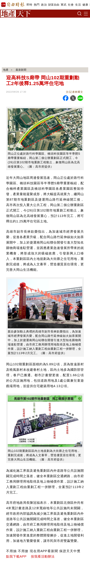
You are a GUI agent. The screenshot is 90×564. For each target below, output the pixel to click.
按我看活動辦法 (43, 556)
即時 (29, 4)
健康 (85, 4)
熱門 (36, 4)
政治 (44, 4)
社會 (71, 4)
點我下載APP (16, 556)
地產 (6, 69)
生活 (78, 4)
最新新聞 (21, 69)
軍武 (63, 4)
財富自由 (53, 4)
